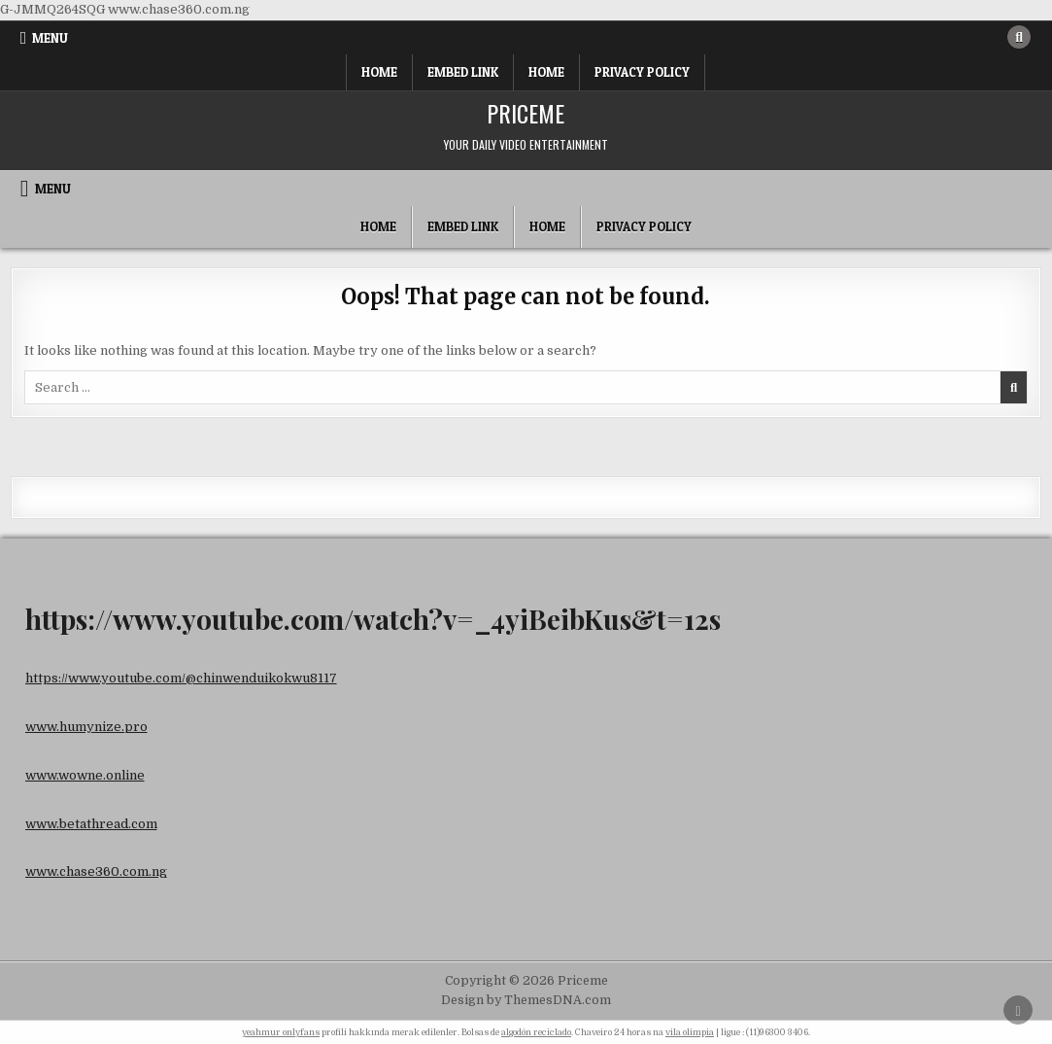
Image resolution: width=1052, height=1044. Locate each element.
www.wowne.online (85, 775)
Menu (50, 38)
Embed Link (462, 72)
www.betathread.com (91, 824)
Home (379, 72)
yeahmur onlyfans (281, 1032)
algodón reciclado (536, 1032)
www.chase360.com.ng (96, 871)
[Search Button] (1019, 37)
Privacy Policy (642, 72)
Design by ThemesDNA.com (526, 1000)
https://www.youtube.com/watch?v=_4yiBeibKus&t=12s (373, 619)
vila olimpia (689, 1032)
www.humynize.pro (86, 726)
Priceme (525, 112)
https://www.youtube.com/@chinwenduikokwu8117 (181, 678)
